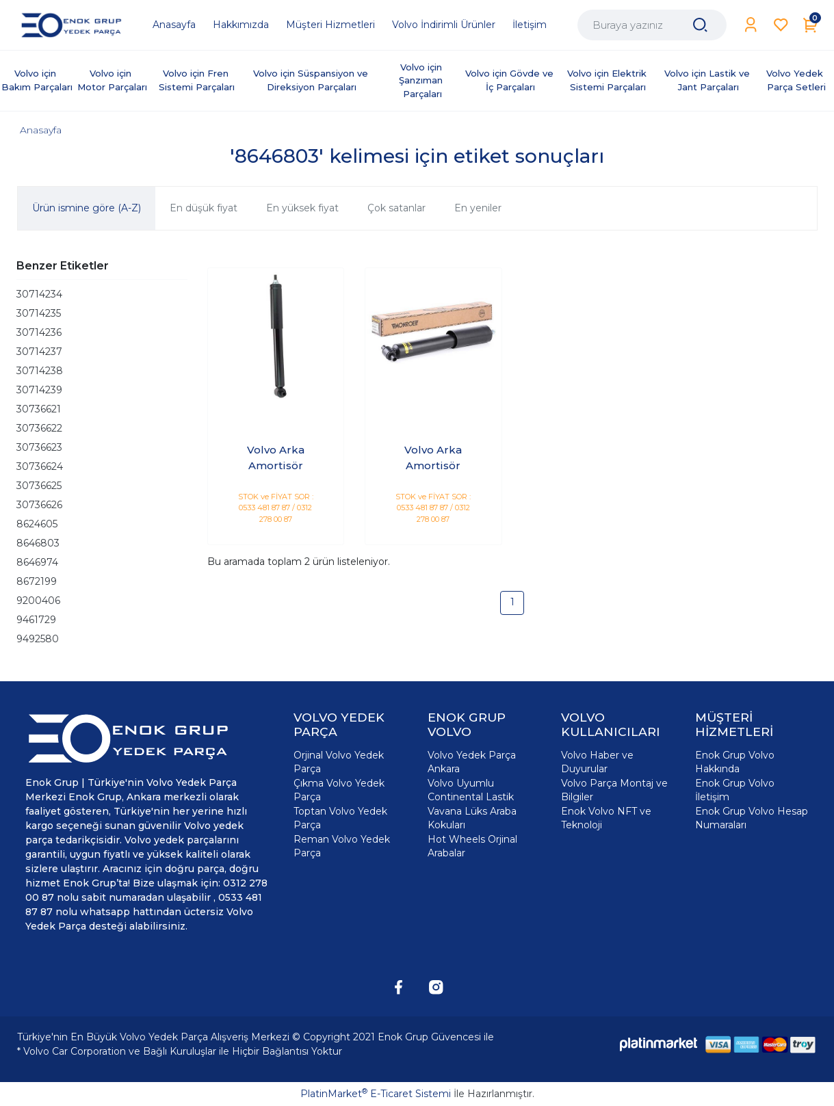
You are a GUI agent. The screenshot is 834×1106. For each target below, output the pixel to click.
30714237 (39, 351)
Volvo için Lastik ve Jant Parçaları (708, 80)
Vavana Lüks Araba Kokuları (472, 818)
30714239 (39, 390)
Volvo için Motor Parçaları (112, 80)
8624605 (36, 524)
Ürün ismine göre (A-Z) (86, 208)
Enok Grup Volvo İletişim (734, 790)
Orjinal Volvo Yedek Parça (339, 762)
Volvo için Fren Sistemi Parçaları (197, 80)
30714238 (39, 371)
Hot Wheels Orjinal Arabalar (472, 846)
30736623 (39, 447)
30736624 (39, 466)
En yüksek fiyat (302, 208)
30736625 (39, 485)
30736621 (38, 409)
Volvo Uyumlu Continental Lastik (471, 790)
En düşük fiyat (203, 208)
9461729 (36, 620)
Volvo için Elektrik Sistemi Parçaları (608, 80)
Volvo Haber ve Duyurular (597, 762)
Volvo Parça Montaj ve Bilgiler (614, 790)
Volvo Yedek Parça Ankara (472, 762)
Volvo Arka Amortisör (275, 457)
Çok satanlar (396, 208)
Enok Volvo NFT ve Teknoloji (606, 818)
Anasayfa (41, 130)
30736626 (39, 505)
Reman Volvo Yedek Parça (342, 846)
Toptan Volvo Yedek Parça (340, 818)
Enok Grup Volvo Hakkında (734, 762)
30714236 (39, 332)
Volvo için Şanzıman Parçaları (422, 80)
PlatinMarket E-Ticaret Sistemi (375, 1094)
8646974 (37, 562)
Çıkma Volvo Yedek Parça (339, 790)
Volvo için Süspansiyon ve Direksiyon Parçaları (312, 80)
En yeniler (477, 208)
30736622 (39, 428)
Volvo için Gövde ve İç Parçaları (510, 80)
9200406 (38, 600)
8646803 (38, 543)
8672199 (36, 581)
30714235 (38, 313)
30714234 (39, 294)
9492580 (37, 639)
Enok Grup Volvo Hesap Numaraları (751, 818)
